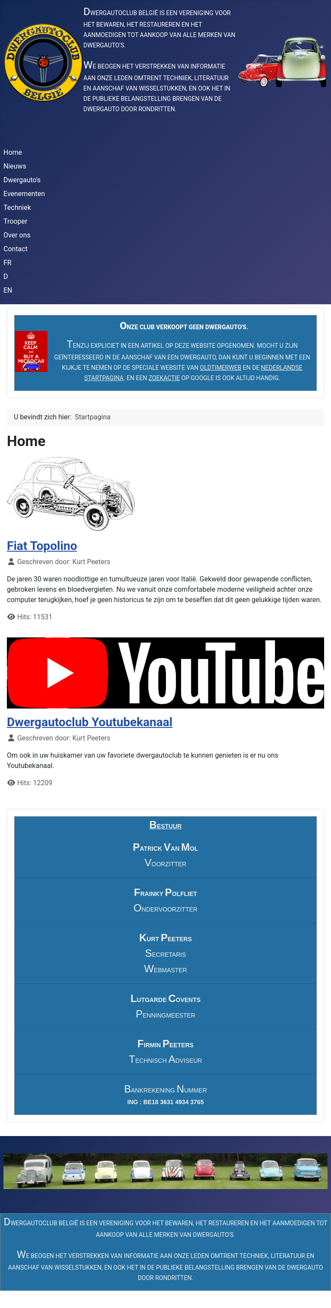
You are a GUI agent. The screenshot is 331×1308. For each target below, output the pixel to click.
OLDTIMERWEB (220, 367)
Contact (15, 249)
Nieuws (14, 166)
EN (7, 290)
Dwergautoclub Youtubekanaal (89, 722)
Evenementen (24, 194)
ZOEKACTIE (164, 378)
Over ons (17, 235)
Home (12, 152)
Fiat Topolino (42, 546)
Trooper (15, 221)
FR (7, 263)
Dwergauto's (22, 180)
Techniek (17, 207)
